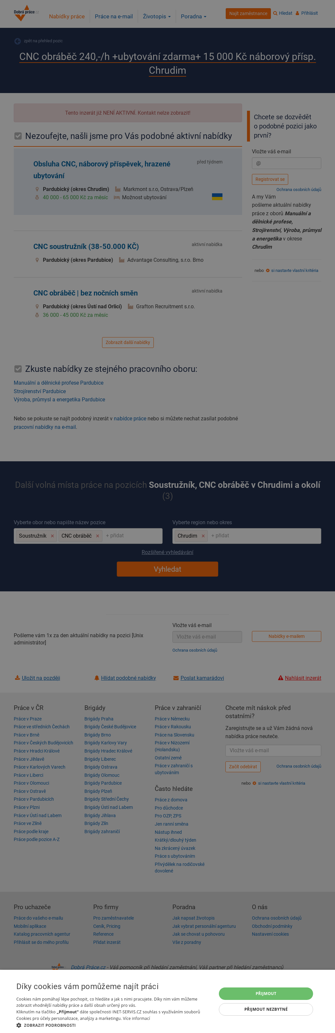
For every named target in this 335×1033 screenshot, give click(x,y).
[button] (113, 1025)
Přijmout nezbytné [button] (266, 1009)
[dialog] (167, 1001)
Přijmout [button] (266, 993)
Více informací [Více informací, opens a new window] (136, 1018)
